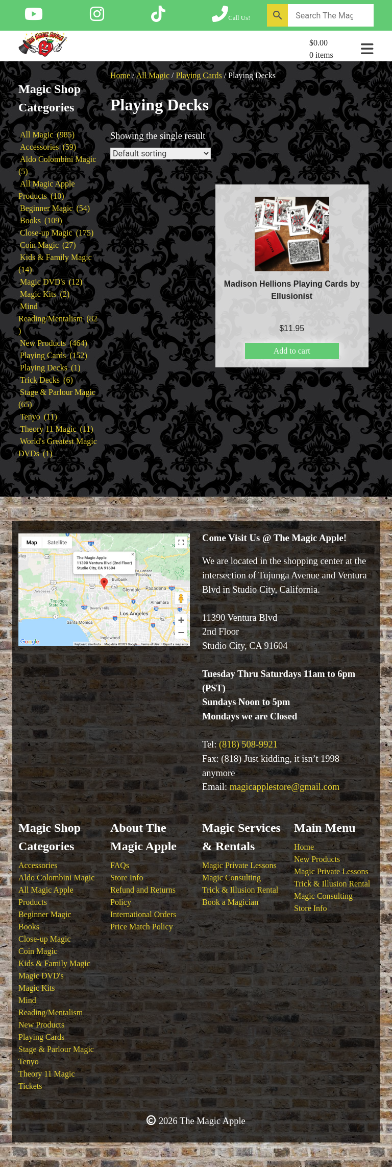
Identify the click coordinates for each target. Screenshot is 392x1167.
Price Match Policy (141, 926)
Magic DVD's (41, 975)
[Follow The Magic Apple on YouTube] (33, 17)
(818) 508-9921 (248, 744)
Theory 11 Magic (46, 1073)
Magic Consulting (231, 877)
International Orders (143, 914)
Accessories (37, 865)
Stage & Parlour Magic (56, 1049)
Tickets (30, 1086)
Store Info (126, 877)
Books (28, 926)
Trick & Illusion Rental (240, 889)
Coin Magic (37, 951)
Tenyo (28, 1061)
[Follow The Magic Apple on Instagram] (97, 17)
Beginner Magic (44, 914)
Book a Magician (230, 902)
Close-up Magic (44, 939)
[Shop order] (160, 153)
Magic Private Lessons (239, 865)
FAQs (119, 865)
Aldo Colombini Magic (56, 877)
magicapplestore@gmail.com (285, 787)
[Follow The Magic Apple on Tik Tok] (158, 17)
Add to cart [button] (292, 350)
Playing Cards (199, 75)
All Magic (152, 75)
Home (120, 75)
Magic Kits (36, 988)
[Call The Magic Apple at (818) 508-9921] (231, 17)
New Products (41, 1024)
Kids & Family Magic (54, 963)
